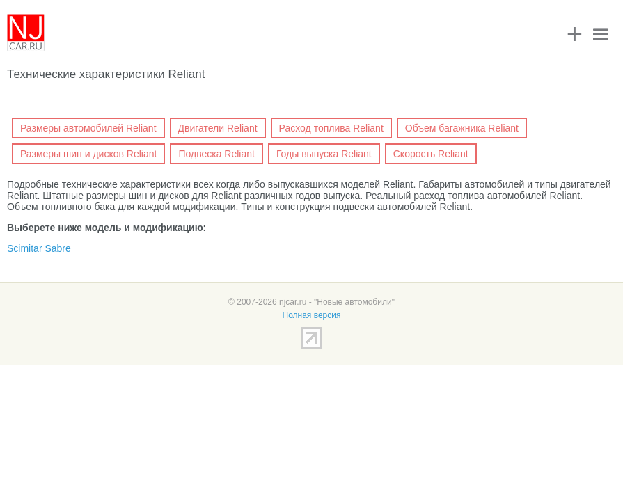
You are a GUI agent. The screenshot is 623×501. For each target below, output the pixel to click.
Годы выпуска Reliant (324, 153)
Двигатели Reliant (218, 128)
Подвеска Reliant (216, 153)
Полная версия (312, 315)
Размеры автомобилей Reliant (88, 128)
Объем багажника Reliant (462, 128)
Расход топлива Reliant (331, 128)
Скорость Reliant (430, 153)
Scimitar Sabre (39, 248)
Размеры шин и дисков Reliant (88, 153)
